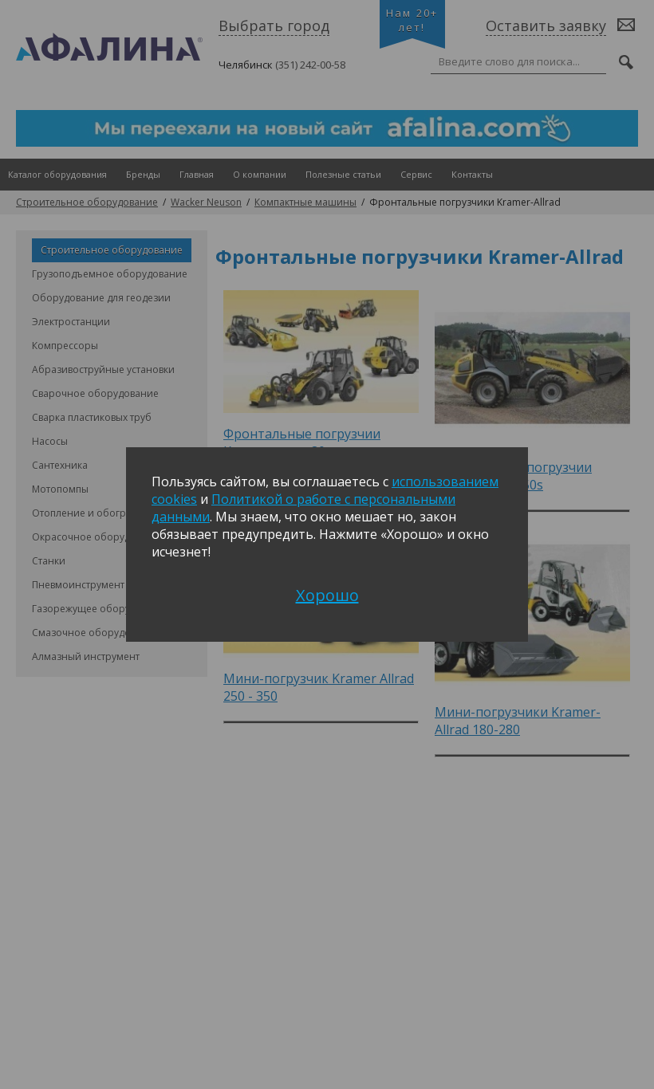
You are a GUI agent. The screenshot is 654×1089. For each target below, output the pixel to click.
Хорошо (327, 595)
